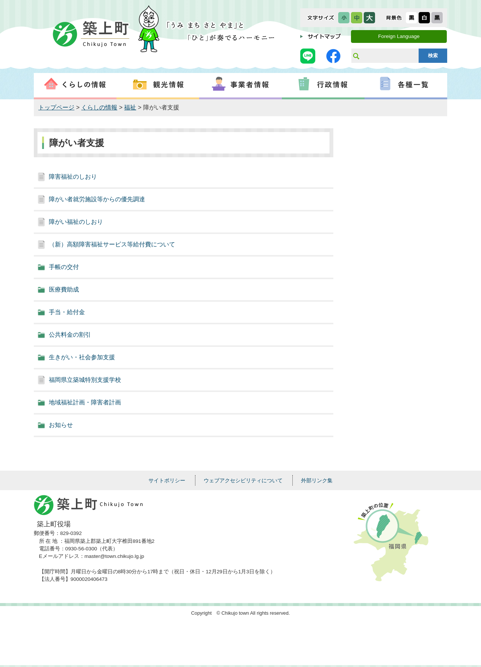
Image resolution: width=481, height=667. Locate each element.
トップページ (56, 107)
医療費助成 (64, 289)
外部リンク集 (317, 480)
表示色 (393, 17)
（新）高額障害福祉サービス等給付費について (112, 244)
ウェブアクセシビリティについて (243, 480)
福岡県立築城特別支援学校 (85, 380)
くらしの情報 (99, 107)
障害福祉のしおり (73, 176)
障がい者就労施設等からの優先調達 (97, 199)
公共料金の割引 (70, 334)
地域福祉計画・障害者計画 (85, 402)
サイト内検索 (355, 56)
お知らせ (61, 425)
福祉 (130, 107)
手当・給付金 (67, 312)
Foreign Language (398, 36)
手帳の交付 (64, 267)
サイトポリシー (166, 480)
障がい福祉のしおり (76, 222)
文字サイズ (321, 17)
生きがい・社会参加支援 (82, 357)
